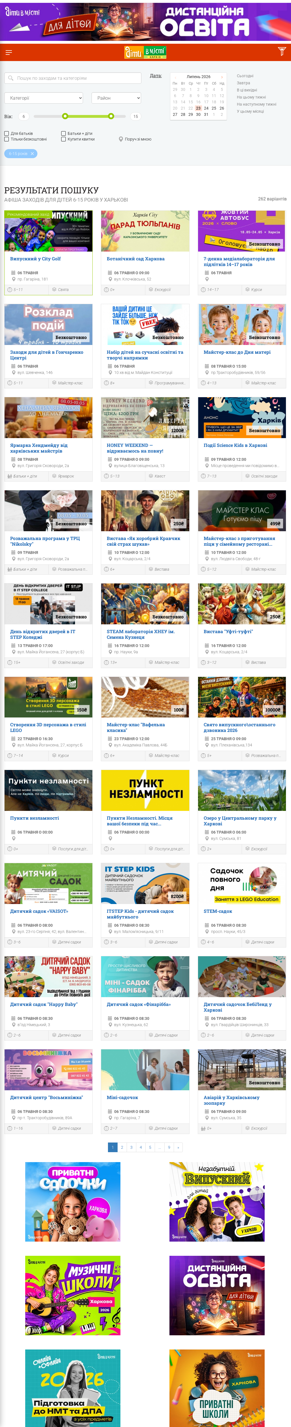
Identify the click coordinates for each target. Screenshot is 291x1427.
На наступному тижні (256, 104)
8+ (109, 383)
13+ (110, 663)
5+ (206, 756)
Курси (253, 290)
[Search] (72, 78)
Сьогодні (245, 76)
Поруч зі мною (134, 139)
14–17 (210, 290)
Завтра (243, 83)
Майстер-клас (67, 383)
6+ (109, 570)
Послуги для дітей (71, 849)
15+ (13, 663)
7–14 (15, 756)
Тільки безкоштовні (25, 139)
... (159, 1147)
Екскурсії (159, 290)
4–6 (207, 943)
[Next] (178, 1147)
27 (175, 114)
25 (214, 108)
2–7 (110, 1129)
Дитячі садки (66, 942)
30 (198, 114)
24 (206, 108)
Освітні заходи (261, 476)
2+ (206, 849)
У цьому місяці (250, 111)
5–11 (15, 290)
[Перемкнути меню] (8, 52)
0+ (109, 290)
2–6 (14, 1036)
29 (190, 114)
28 (183, 114)
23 (198, 108)
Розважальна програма (71, 569)
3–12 (208, 663)
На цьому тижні (251, 97)
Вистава (158, 569)
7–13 (208, 477)
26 (222, 108)
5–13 (112, 477)
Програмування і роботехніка (167, 383)
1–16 (15, 1129)
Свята (60, 290)
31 (206, 114)
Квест (156, 476)
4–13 (208, 383)
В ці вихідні (247, 90)
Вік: (8, 116)
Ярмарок (63, 476)
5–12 (208, 570)
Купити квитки (78, 139)
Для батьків (18, 133)
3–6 (14, 943)
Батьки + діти (76, 133)
